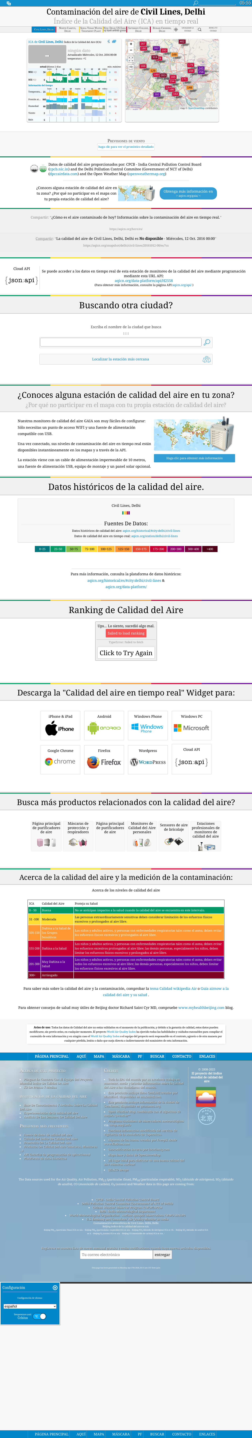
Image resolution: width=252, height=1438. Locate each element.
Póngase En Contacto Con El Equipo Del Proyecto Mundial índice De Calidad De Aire (56, 1247)
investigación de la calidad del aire (53, 1261)
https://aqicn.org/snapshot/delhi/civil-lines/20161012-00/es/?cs (126, 245)
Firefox (104, 814)
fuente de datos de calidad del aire (48, 1300)
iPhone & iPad (60, 780)
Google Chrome (60, 814)
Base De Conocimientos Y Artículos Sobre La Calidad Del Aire (58, 1272)
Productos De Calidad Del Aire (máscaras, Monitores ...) (58, 1314)
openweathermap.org (147, 173)
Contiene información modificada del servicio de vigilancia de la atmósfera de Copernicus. (140, 1298)
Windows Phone (148, 780)
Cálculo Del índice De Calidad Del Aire (50, 1304)
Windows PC (191, 780)
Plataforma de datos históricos (45, 1324)
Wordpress (148, 814)
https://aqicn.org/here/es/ (126, 229)
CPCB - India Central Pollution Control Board (127, 1365)
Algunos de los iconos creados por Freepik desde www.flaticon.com (140, 1307)
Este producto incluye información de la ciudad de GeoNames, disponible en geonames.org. (141, 1269)
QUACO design (118, 1335)
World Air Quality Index (121, 1197)
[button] (182, 44)
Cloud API (191, 813)
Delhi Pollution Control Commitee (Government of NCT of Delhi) (127, 1369)
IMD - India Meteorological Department (127, 1377)
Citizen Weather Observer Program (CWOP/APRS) (127, 1373)
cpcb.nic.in (59, 169)
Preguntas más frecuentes (44, 1291)
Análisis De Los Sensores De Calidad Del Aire (55, 1282)
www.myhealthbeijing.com (201, 1172)
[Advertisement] (126, 623)
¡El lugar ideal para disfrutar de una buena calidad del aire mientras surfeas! (144, 1328)
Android (104, 780)
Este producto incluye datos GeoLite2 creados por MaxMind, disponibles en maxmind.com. (140, 1260)
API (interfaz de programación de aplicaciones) (57, 1320)
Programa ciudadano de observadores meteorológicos (146, 1286)
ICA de (45, 42)
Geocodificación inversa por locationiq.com (139, 1315)
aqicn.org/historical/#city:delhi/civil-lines (151, 531)
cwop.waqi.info (120, 1290)
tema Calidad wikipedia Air (174, 1153)
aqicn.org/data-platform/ (126, 586)
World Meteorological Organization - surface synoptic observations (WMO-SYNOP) (127, 1381)
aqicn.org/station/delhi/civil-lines (154, 536)
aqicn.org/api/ (182, 285)
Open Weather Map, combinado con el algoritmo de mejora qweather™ (142, 1279)
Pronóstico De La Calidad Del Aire (47, 1308)
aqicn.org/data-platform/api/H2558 (144, 280)
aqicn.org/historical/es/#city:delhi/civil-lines (124, 580)
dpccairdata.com (64, 173)
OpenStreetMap (196, 108)
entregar (162, 1419)
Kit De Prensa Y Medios (40, 1252)
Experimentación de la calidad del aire (51, 1278)
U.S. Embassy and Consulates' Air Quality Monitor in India (127, 1384)
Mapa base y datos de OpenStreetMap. (134, 1320)
